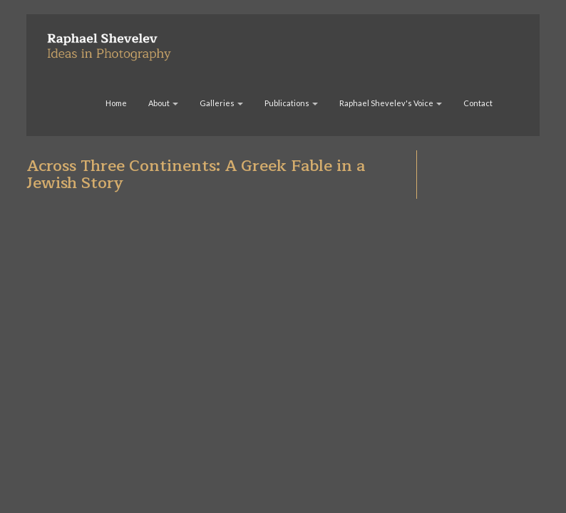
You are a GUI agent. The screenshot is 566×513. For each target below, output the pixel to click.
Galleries (221, 103)
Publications (291, 103)
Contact (478, 103)
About (163, 103)
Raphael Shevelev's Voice (390, 103)
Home (116, 103)
